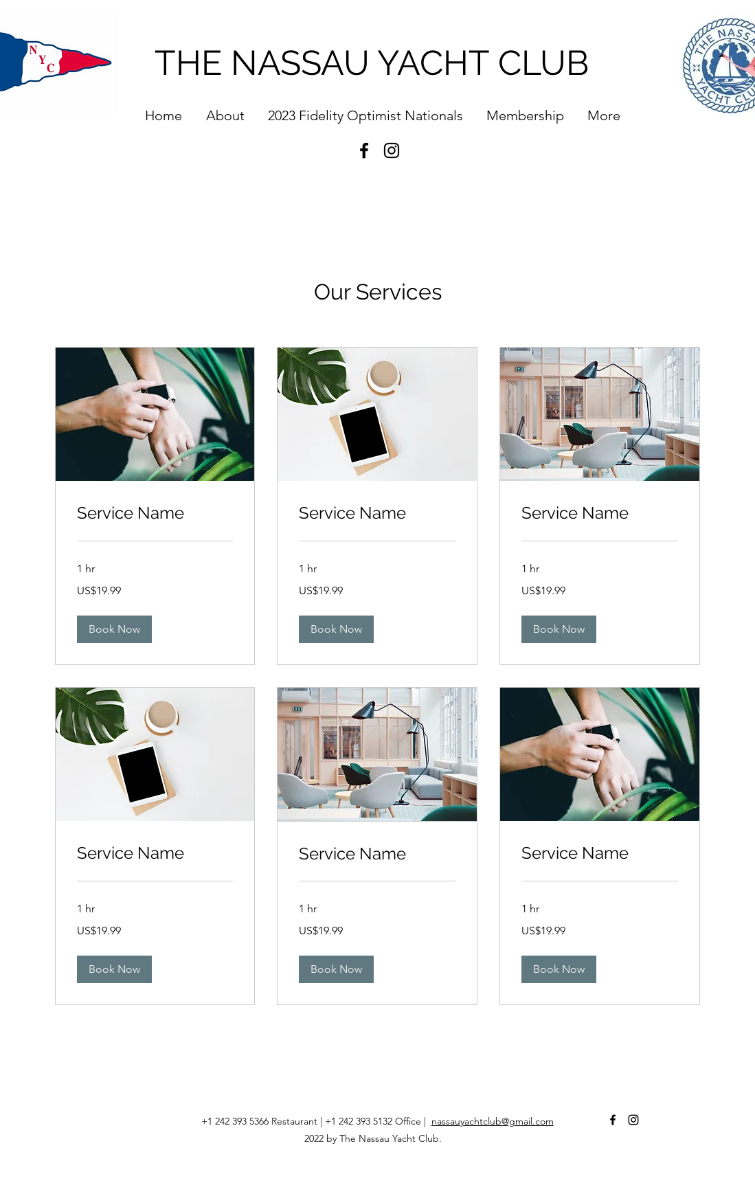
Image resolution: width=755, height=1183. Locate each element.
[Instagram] (391, 150)
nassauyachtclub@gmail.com (492, 1121)
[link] (155, 513)
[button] (114, 629)
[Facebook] (364, 150)
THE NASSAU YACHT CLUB (372, 63)
